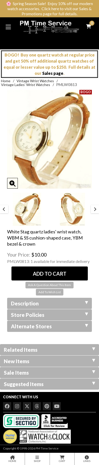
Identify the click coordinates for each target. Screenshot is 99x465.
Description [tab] (49, 303)
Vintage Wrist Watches (35, 81)
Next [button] (95, 209)
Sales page (52, 73)
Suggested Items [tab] (49, 384)
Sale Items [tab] (49, 373)
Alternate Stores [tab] (49, 326)
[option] (27, 209)
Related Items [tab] (49, 350)
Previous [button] (4, 209)
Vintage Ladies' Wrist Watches (25, 84)
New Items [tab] (49, 361)
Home (5, 81)
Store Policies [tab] (49, 315)
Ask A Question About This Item (49, 285)
